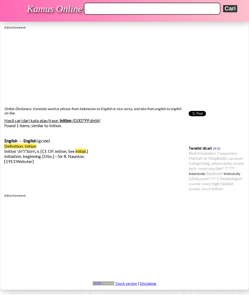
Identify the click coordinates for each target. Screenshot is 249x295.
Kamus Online (54, 8)
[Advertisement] (124, 66)
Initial (80, 151)
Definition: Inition (20, 146)
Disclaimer (148, 283)
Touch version (126, 283)
